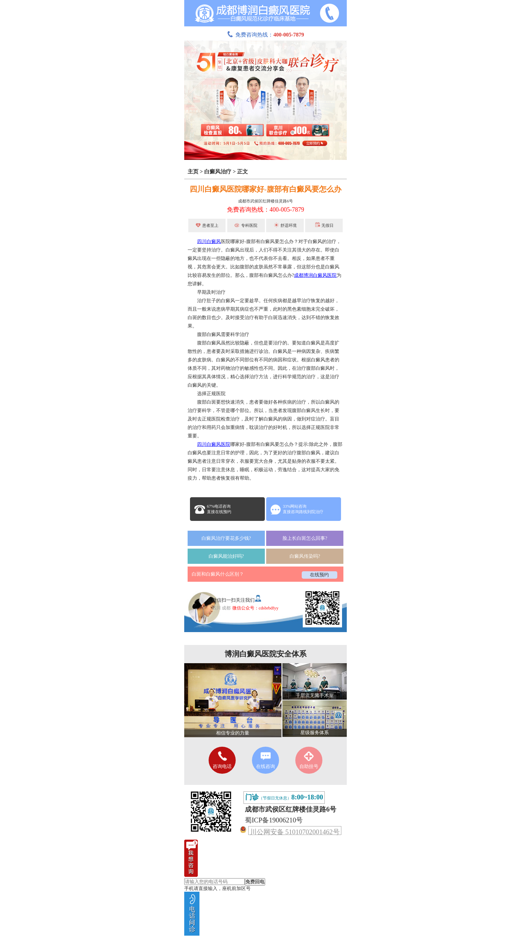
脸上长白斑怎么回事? (304, 538)
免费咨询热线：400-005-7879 (265, 209)
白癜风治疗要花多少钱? (226, 538)
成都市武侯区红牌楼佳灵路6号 (265, 201)
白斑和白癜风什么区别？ (218, 574)
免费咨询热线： (265, 35)
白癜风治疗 (217, 171)
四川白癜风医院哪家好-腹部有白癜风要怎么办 (265, 189)
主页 (193, 171)
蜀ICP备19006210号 (274, 820)
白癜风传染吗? (305, 556)
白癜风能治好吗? (226, 556)
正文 (242, 171)
